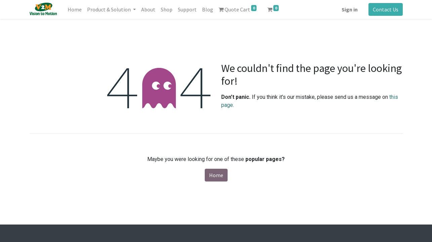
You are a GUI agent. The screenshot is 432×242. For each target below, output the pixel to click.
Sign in (350, 9)
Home (216, 175)
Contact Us (385, 9)
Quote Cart (238, 9)
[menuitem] (74, 9)
